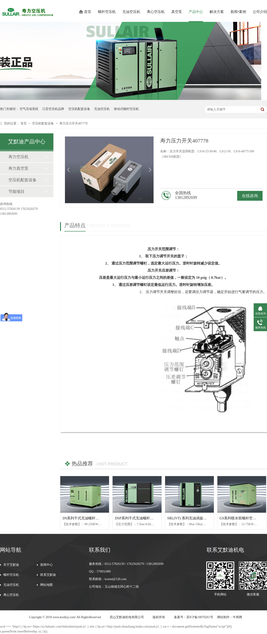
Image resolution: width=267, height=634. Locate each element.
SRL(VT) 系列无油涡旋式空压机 (192, 518)
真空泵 (176, 12)
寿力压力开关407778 (73, 123)
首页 (87, 12)
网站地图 (46, 585)
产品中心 (196, 12)
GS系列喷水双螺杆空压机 (240, 518)
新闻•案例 (238, 12)
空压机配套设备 (79, 109)
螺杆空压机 (107, 12)
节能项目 (16, 191)
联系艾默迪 (48, 574)
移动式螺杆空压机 (126, 109)
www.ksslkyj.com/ (64, 617)
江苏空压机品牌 (53, 109)
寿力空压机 (18, 157)
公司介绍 (260, 12)
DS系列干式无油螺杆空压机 (84, 518)
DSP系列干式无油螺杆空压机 (137, 518)
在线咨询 (250, 196)
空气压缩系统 (29, 109)
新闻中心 (46, 564)
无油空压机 (131, 12)
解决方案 (217, 12)
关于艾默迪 (11, 564)
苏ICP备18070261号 (199, 617)
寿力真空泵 (18, 168)
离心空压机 (156, 12)
